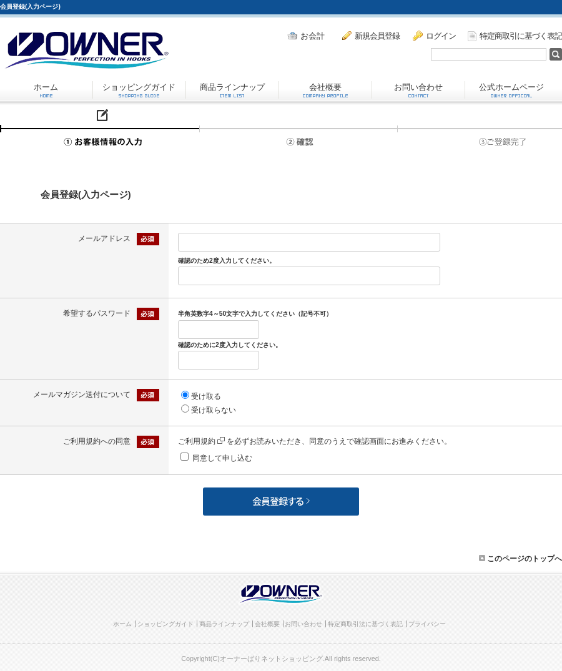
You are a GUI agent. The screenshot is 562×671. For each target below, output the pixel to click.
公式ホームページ (511, 89)
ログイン (434, 36)
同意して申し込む (222, 458)
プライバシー (427, 623)
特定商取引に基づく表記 (515, 36)
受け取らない (213, 410)
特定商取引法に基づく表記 (365, 623)
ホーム (46, 89)
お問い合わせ (418, 89)
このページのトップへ (520, 558)
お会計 (306, 36)
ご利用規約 (201, 441)
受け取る (206, 396)
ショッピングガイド (138, 89)
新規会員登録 (371, 36)
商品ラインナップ (232, 89)
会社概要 (325, 89)
